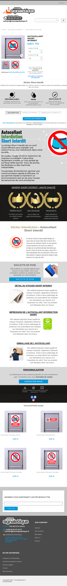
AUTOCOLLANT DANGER (25, 390)
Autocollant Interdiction (34, 118)
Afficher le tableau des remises (35, 76)
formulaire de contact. (44, 377)
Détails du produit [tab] (30, 113)
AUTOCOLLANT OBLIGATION (33, 391)
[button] (41, 51)
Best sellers (38, 534)
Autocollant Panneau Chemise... (48, 472)
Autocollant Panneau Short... (11, 435)
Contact (5, 568)
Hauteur (32, 55)
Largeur (32, 48)
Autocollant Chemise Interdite (11, 472)
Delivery (37, 541)
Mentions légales (8, 565)
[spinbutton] (35, 51)
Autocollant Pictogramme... (46, 435)
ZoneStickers (7, 581)
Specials (37, 528)
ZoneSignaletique (19, 580)
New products (39, 531)
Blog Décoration (8, 571)
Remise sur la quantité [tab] (50, 113)
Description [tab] (13, 113)
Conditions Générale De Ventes (12, 561)
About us (37, 537)
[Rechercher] (47, 20)
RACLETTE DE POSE (25, 279)
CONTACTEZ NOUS (33, 381)
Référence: (5, 72)
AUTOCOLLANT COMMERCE (42, 390)
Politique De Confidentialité (11, 558)
